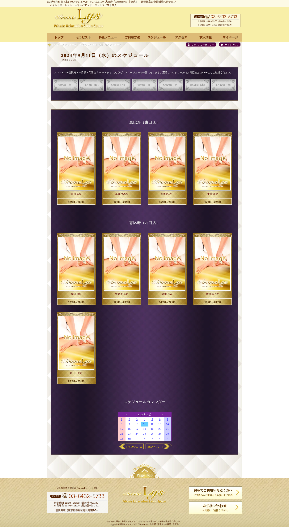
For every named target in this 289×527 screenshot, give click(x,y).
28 (167, 433)
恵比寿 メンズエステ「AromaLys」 (134, 524)
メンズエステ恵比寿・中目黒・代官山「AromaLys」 (83, 72)
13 (159, 424)
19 (152, 428)
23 (129, 433)
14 (167, 424)
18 (144, 428)
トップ (55, 44)
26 (152, 433)
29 (121, 438)
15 (121, 428)
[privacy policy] (201, 44)
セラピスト (83, 37)
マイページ (230, 37)
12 (152, 424)
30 (129, 438)
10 (136, 424)
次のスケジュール (155, 447)
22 (121, 433)
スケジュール (69, 44)
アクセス (181, 37)
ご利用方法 (132, 37)
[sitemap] (229, 44)
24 (136, 433)
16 (129, 428)
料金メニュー (108, 37)
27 (159, 433)
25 (144, 433)
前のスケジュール (133, 447)
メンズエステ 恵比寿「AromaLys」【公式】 (114, 1)
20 (159, 428)
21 (167, 428)
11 (144, 424)
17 (136, 428)
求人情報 (205, 37)
